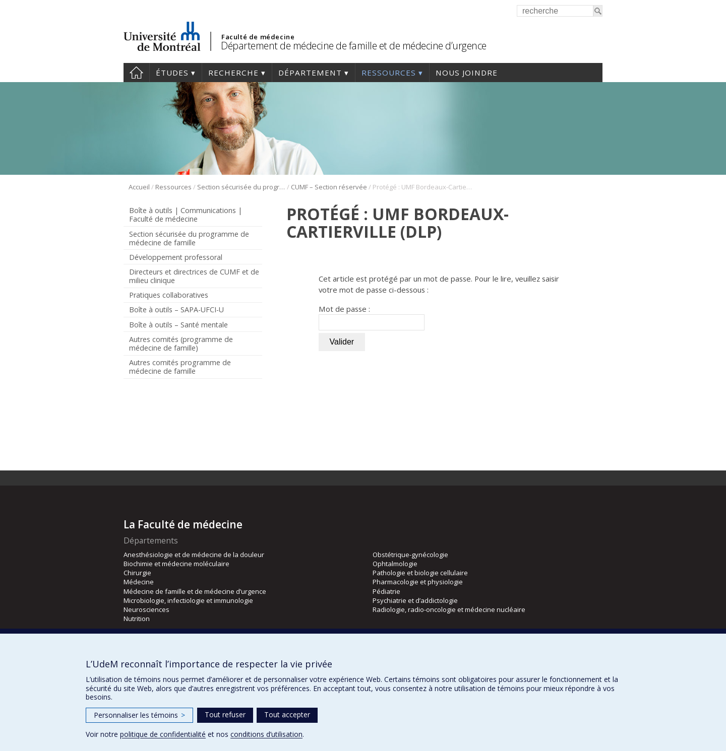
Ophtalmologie (395, 563)
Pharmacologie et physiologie (418, 581)
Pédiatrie (386, 591)
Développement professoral (175, 257)
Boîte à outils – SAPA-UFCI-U (176, 309)
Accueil (136, 72)
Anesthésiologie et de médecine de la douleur (194, 554)
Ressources (388, 72)
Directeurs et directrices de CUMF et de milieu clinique (194, 276)
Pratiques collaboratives (168, 295)
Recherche (233, 72)
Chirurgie (137, 572)
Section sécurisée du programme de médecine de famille (241, 186)
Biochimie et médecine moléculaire (176, 563)
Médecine (139, 581)
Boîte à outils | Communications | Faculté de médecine (185, 215)
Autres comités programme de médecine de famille (180, 367)
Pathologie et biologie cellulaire (420, 572)
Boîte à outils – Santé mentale (178, 324)
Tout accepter (287, 714)
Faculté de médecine (257, 36)
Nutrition (137, 618)
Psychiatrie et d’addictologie (415, 600)
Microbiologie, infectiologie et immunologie (188, 600)
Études (172, 72)
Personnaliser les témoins (139, 715)
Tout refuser (225, 714)
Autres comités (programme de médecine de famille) (181, 343)
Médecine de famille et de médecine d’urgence (195, 591)
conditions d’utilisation (266, 734)
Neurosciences (146, 609)
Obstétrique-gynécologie (410, 554)
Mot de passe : (372, 317)
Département (310, 72)
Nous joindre (467, 72)
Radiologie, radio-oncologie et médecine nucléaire (449, 609)
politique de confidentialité (163, 734)
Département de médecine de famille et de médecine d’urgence (354, 45)
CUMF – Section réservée (329, 186)
